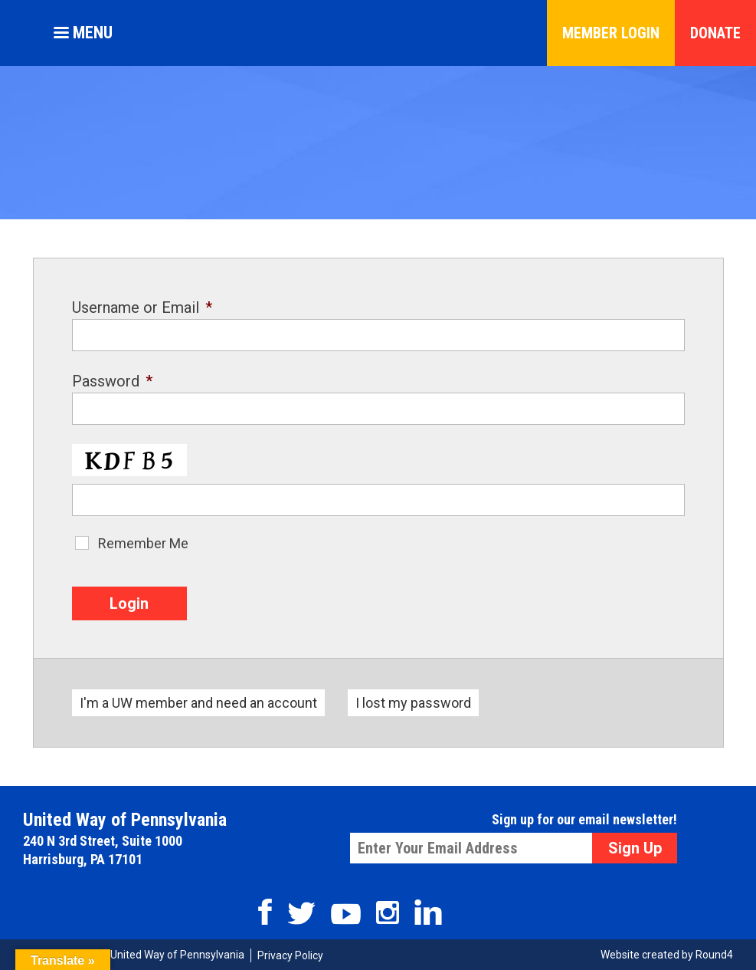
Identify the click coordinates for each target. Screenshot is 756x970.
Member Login (610, 33)
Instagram (387, 912)
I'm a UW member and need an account (198, 703)
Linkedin (428, 912)
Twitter (301, 913)
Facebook (265, 912)
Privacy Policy (290, 955)
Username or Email (142, 307)
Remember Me (143, 543)
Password (112, 381)
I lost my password (413, 703)
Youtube (346, 914)
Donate (715, 33)
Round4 (714, 955)
